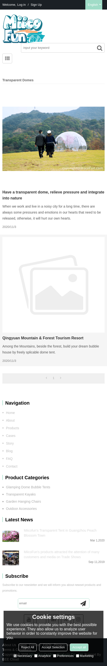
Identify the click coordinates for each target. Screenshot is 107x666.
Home (10, 413)
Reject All (27, 647)
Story (10, 443)
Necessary (23, 656)
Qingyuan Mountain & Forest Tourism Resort (42, 338)
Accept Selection (53, 647)
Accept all (79, 647)
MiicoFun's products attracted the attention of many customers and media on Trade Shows (61, 554)
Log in (21, 4)
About (10, 420)
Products (12, 428)
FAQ (9, 459)
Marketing (84, 656)
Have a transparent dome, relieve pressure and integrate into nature (53, 195)
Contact (11, 466)
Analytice (42, 656)
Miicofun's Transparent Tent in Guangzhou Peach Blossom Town (60, 532)
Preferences (63, 656)
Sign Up (36, 4)
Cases (10, 436)
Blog (9, 451)
